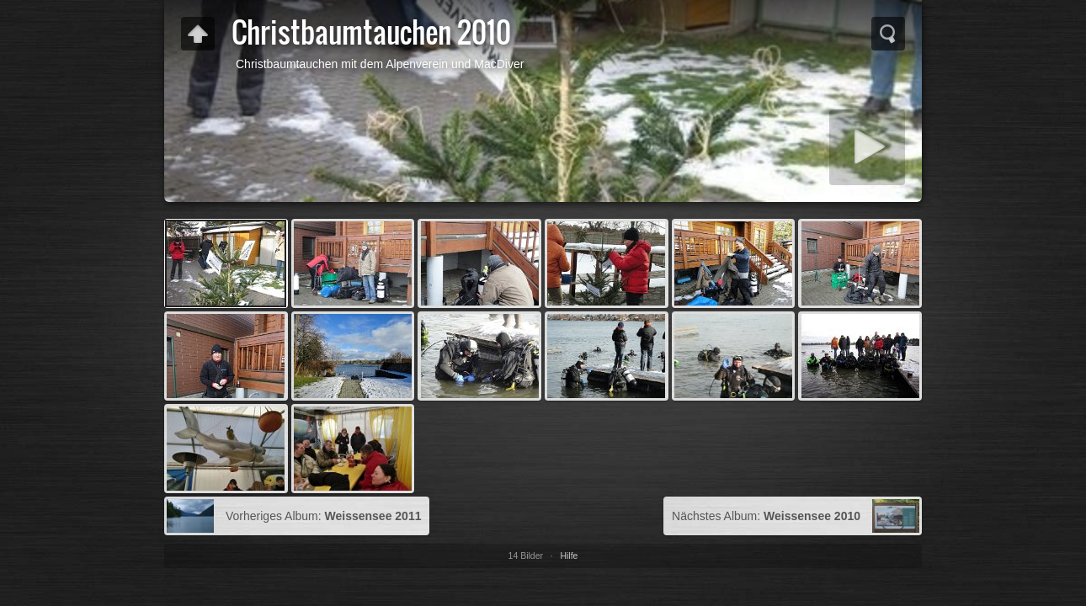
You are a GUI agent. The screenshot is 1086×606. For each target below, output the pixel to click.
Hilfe (569, 555)
